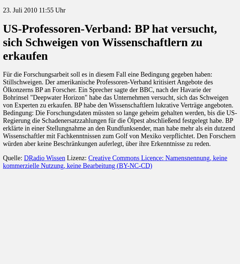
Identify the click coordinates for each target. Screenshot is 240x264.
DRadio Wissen (44, 158)
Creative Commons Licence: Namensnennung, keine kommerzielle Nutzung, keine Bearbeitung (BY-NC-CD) (115, 161)
